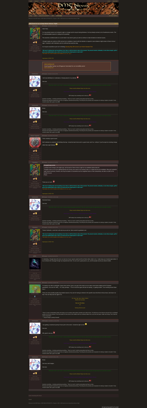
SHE (59, 18)
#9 (42, 282)
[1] (80, 304)
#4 (42, 135)
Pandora (34, 26)
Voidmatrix (35, 74)
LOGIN (108, 1)
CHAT (31, 1)
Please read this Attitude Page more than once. (80, 88)
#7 (42, 227)
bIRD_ (35, 256)
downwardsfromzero (35, 282)
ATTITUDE (59, 15)
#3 (42, 105)
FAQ (31, 15)
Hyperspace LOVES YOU (48, 58)
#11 (43, 357)
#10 (43, 321)
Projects (55, 18)
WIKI (35, 15)
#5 (42, 162)
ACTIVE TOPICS (113, 15)
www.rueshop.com (49, 64)
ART (53, 15)
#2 (42, 74)
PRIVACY (36, 1)
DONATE (43, 1)
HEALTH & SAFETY (44, 15)
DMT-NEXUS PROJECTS (46, 18)
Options (116, 23)
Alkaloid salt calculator (80, 299)
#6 (42, 197)
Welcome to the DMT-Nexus (34, 18)
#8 (42, 256)
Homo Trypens (35, 135)
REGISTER (115, 1)
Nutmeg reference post (80, 307)
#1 (42, 26)
